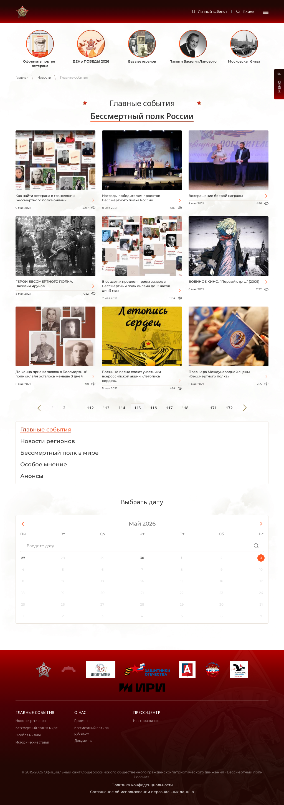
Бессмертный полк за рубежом (91, 731)
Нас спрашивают (147, 720)
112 (90, 407)
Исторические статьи (32, 742)
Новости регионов (31, 720)
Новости (44, 77)
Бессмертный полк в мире (36, 728)
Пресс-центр (146, 712)
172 (229, 407)
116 (153, 407)
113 (106, 407)
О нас (80, 712)
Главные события (35, 712)
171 (213, 407)
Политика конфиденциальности (142, 785)
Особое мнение (28, 735)
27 (23, 558)
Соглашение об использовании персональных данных (142, 791)
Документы (83, 740)
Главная (22, 77)
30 (142, 558)
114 (121, 407)
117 (169, 407)
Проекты (81, 720)
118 (185, 407)
